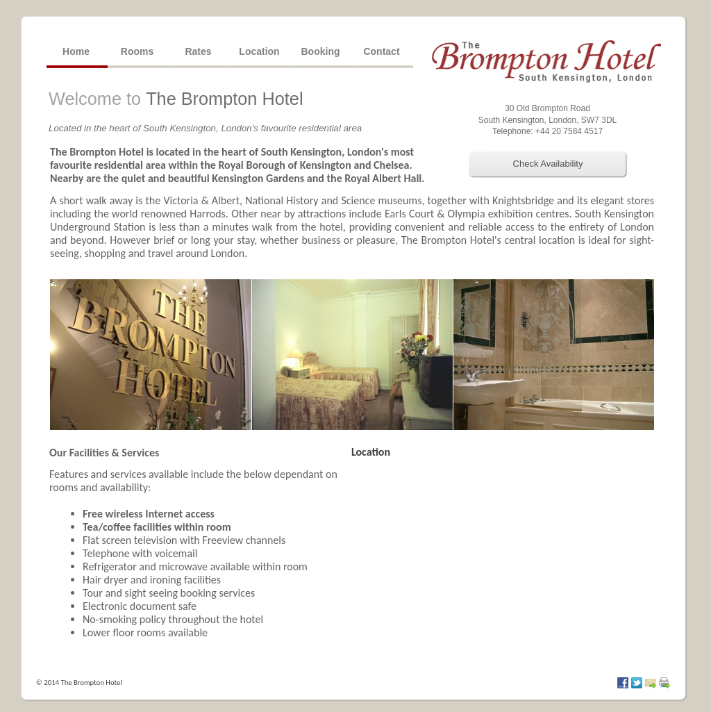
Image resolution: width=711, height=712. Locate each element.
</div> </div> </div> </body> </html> (508, 560)
